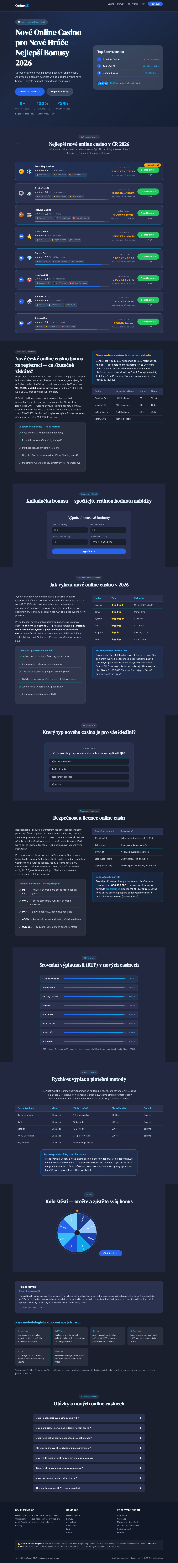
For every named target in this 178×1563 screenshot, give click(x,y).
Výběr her (56, 784)
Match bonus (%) (98, 525)
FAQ (143, 4)
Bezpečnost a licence (61, 777)
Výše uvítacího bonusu (62, 761)
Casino (22, 5)
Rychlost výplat (58, 769)
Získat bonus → (148, 170)
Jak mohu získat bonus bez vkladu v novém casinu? (89, 1428)
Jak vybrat (133, 4)
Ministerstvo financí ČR (127, 1522)
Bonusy (120, 4)
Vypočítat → (89, 551)
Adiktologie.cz (123, 1515)
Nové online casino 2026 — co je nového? (89, 1488)
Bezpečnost (71, 1525)
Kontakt (120, 1532)
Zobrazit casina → (29, 91)
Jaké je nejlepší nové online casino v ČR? (89, 1418)
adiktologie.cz (113, 888)
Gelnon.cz (121, 1519)
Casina (111, 4)
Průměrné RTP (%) (98, 537)
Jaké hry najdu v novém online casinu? (89, 1478)
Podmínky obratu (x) (61, 537)
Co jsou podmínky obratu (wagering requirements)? (89, 1448)
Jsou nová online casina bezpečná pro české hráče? (89, 1438)
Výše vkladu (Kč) (59, 525)
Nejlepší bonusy (60, 91)
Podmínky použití (125, 1529)
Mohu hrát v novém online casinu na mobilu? (89, 1468)
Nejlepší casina (73, 1515)
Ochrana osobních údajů (128, 1525)
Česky (69, 1532)
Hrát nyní (155, 4)
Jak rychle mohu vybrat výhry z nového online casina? (89, 1458)
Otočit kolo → (110, 1253)
